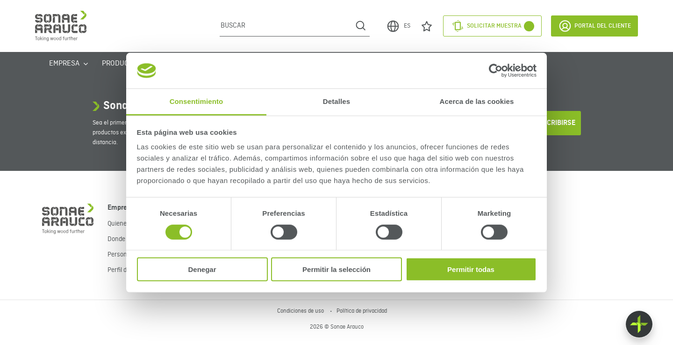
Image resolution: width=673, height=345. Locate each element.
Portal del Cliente (594, 26)
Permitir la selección (336, 269)
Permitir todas (470, 269)
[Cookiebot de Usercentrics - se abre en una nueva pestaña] (496, 71)
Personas (120, 254)
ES (398, 26)
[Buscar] (286, 25)
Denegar (202, 269)
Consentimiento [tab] (196, 101)
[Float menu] (639, 324)
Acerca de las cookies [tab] (477, 101)
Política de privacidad (361, 311)
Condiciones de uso (301, 311)
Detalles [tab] (336, 101)
